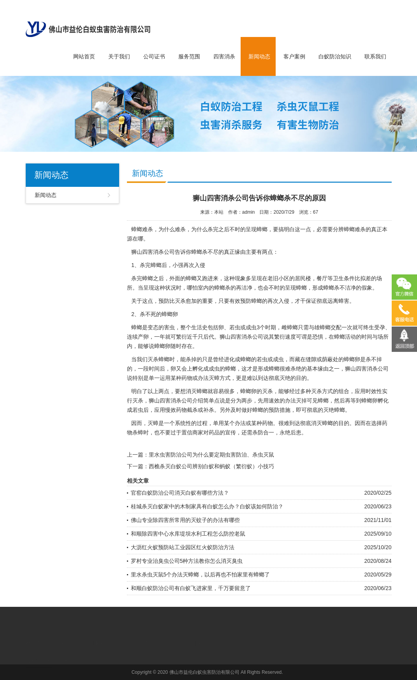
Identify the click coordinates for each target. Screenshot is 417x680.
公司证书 (154, 56)
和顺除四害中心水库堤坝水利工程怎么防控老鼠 (188, 534)
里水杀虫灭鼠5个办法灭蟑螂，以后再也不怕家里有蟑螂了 (200, 574)
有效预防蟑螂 (245, 301)
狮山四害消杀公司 (153, 252)
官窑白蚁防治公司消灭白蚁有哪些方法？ (180, 493)
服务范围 (189, 56)
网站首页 (84, 56)
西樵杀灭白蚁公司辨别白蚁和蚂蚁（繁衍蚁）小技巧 (211, 466)
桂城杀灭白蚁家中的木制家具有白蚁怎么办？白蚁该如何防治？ (207, 506)
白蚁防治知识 (334, 56)
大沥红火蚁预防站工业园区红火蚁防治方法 (182, 547)
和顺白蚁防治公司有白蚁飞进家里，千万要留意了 (191, 588)
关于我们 (119, 56)
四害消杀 (224, 56)
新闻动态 (259, 56)
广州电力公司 (74, 654)
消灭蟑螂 (322, 423)
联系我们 (375, 56)
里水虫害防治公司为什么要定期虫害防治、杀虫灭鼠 (211, 455)
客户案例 (294, 56)
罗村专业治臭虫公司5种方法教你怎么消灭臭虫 (187, 561)
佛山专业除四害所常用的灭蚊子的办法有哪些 (185, 520)
